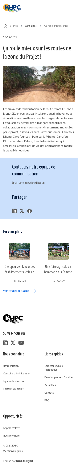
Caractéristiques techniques (53, 368)
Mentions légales (13, 451)
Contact (49, 392)
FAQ (46, 400)
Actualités (50, 385)
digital (24, 461)
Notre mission (11, 366)
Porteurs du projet (13, 389)
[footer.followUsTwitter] (13, 342)
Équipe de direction (14, 381)
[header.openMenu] (70, 8)
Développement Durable (58, 377)
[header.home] (12, 8)
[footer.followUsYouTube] (21, 343)
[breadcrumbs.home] (5, 26)
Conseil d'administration (17, 373)
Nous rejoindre (11, 435)
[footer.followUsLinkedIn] (5, 342)
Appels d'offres (11, 428)
